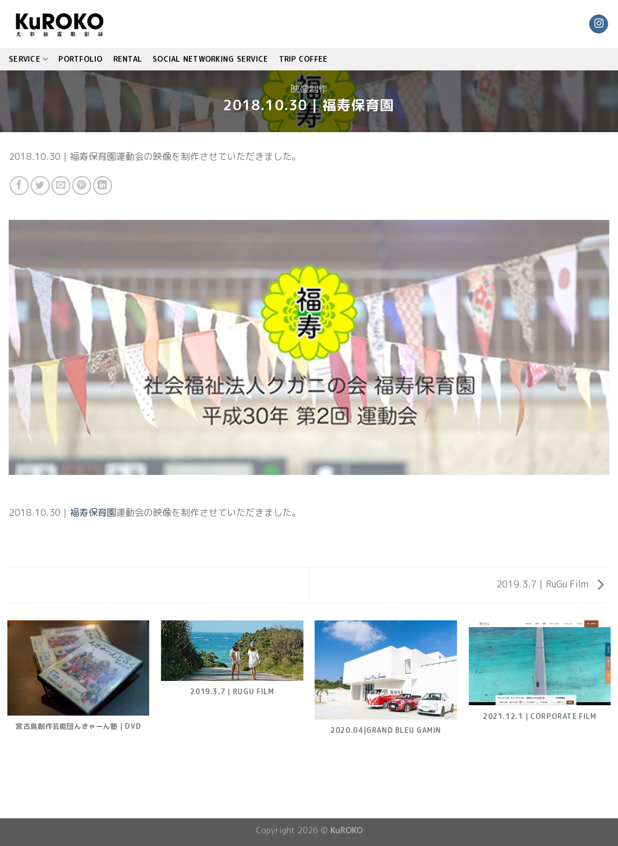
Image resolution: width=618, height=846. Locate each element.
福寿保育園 (93, 512)
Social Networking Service (210, 59)
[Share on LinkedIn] (102, 185)
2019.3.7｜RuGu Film (550, 584)
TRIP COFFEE (303, 59)
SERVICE (28, 59)
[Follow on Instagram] (598, 24)
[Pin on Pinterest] (81, 185)
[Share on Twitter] (40, 185)
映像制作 (309, 89)
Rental (128, 59)
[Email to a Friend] (60, 185)
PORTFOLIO (80, 59)
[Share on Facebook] (19, 185)
